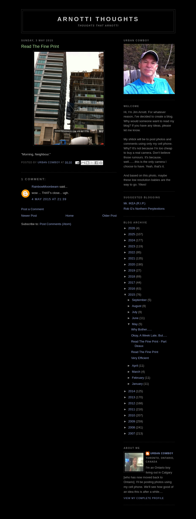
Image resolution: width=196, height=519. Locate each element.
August (137, 306)
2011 (132, 409)
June (135, 318)
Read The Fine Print (144, 352)
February (138, 377)
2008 (132, 427)
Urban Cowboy (161, 453)
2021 (132, 258)
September (140, 300)
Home (70, 215)
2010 (132, 415)
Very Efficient (140, 358)
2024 (132, 240)
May (135, 324)
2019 (132, 270)
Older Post (109, 215)
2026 (132, 228)
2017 (132, 282)
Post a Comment (32, 209)
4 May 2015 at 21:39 (49, 199)
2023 (132, 246)
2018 (132, 276)
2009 (132, 421)
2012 (132, 403)
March (136, 371)
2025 (132, 234)
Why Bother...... (141, 329)
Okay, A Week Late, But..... (149, 335)
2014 (132, 391)
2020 (132, 264)
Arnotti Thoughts (98, 19)
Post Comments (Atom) (55, 224)
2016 (132, 288)
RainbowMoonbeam (45, 186)
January (138, 383)
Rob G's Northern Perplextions (144, 208)
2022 (132, 252)
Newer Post (29, 215)
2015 (132, 294)
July (135, 312)
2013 (132, 397)
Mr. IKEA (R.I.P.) (134, 203)
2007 (132, 433)
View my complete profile (144, 498)
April (135, 365)
